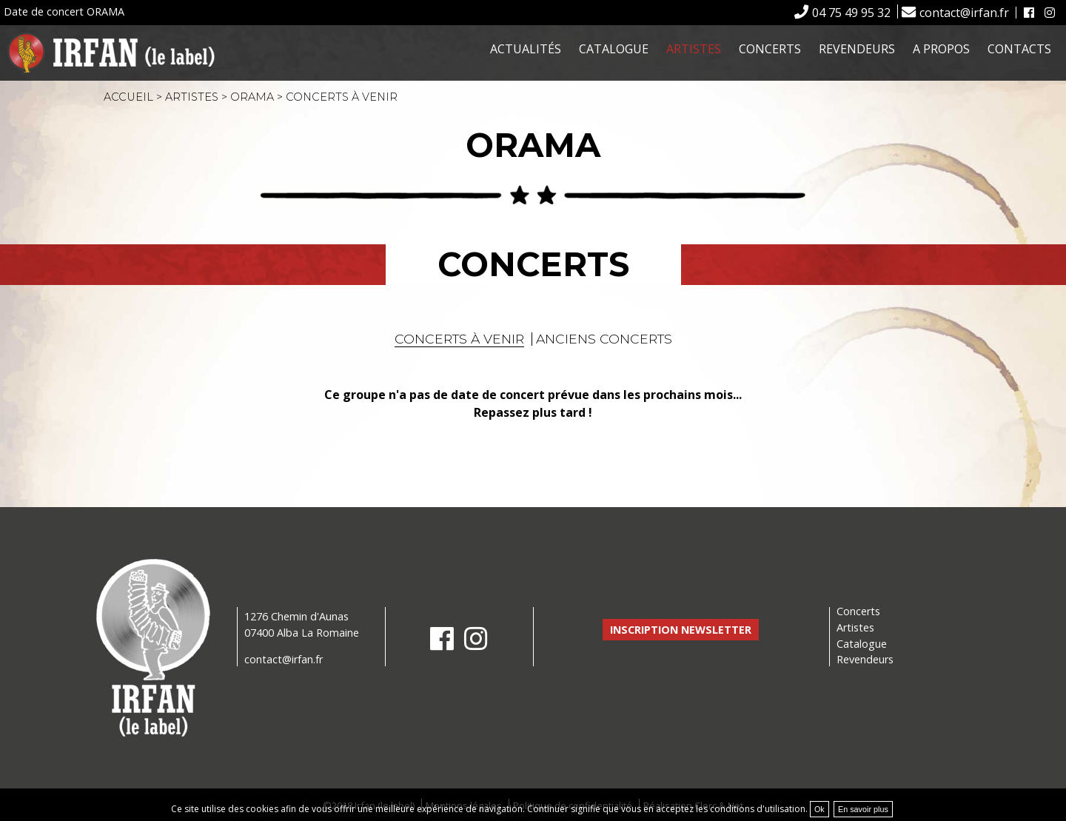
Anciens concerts (604, 338)
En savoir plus (863, 809)
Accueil (128, 97)
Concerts (770, 49)
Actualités (525, 49)
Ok (819, 809)
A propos (941, 49)
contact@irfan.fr (964, 12)
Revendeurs (857, 49)
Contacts (1019, 49)
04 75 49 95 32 (851, 12)
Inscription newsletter (680, 630)
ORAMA (252, 97)
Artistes (693, 49)
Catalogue (613, 49)
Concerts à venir (459, 338)
